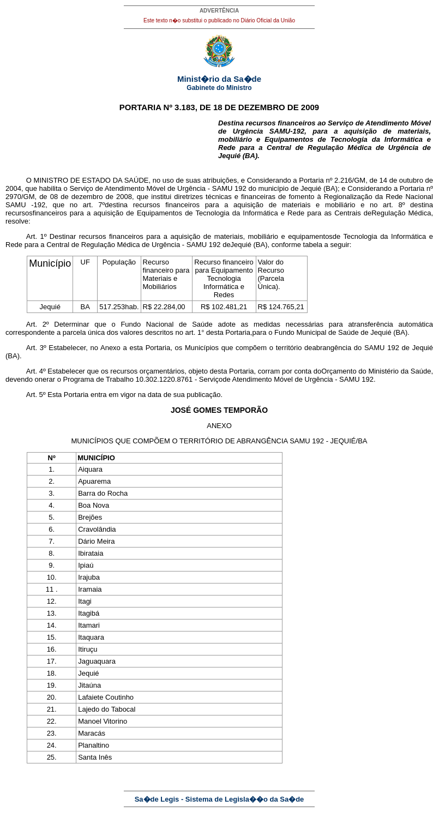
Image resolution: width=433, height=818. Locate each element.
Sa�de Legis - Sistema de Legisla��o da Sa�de (219, 799)
